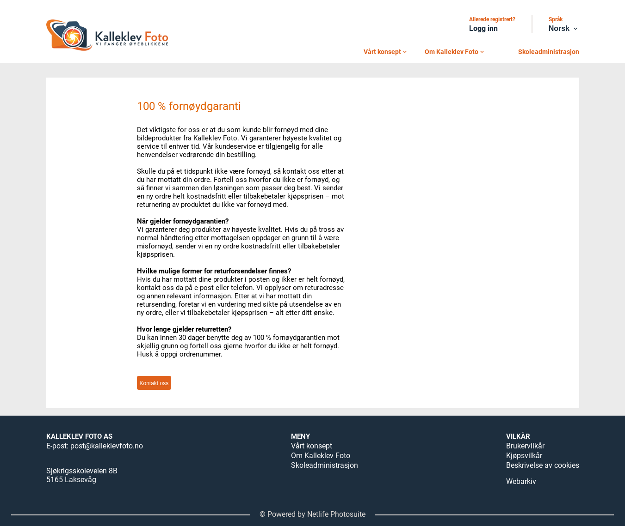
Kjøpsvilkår (524, 455)
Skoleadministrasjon (548, 51)
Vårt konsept (386, 51)
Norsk (564, 28)
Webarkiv (521, 481)
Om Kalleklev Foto (455, 51)
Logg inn (483, 28)
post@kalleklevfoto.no (106, 445)
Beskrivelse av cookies (542, 465)
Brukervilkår (525, 445)
